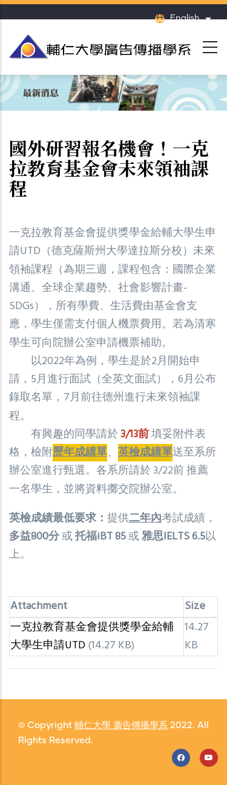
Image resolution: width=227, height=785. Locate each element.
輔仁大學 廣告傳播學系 (121, 725)
